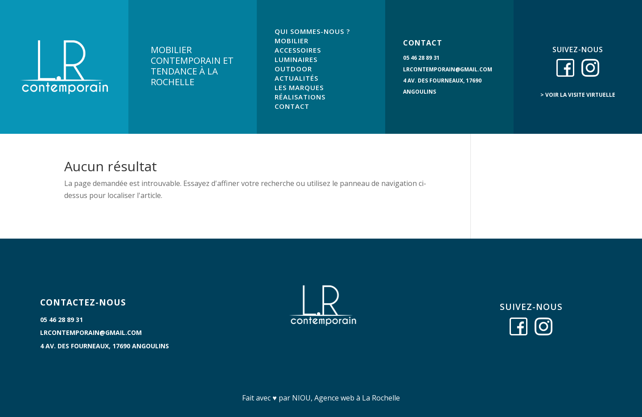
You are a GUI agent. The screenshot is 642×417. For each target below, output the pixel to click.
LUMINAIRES (296, 59)
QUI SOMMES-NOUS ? (312, 31)
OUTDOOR (293, 68)
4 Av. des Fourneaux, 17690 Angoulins (104, 346)
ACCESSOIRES (298, 49)
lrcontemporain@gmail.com (447, 69)
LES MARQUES (299, 87)
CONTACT (292, 106)
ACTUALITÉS (296, 78)
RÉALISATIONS (300, 96)
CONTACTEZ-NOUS (83, 302)
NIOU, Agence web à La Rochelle (346, 398)
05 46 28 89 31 (421, 58)
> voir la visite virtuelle (577, 95)
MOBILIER (292, 40)
